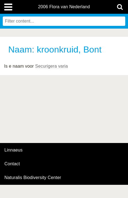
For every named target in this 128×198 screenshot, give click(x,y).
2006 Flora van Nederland (64, 7)
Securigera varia (51, 66)
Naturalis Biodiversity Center (32, 177)
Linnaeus (13, 150)
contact (12, 163)
